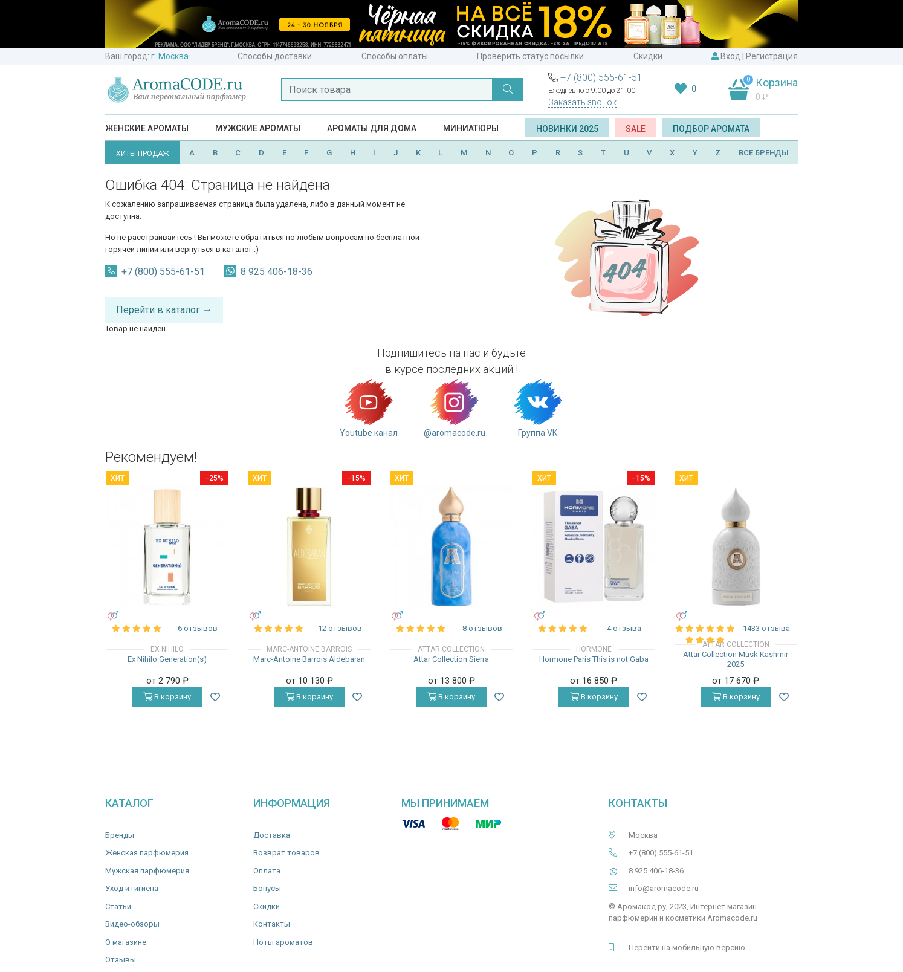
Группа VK (537, 407)
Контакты (271, 923)
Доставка (271, 835)
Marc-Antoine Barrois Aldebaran (309, 659)
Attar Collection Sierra (451, 659)
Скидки (647, 56)
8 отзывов (482, 628)
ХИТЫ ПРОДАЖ (142, 153)
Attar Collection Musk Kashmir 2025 (735, 659)
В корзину (167, 696)
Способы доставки (275, 56)
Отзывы (120, 959)
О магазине (125, 942)
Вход (730, 56)
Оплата (266, 870)
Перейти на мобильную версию (687, 947)
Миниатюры (471, 128)
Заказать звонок (582, 102)
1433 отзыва (766, 628)
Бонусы (267, 888)
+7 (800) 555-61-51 (601, 77)
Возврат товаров (286, 852)
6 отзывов (198, 628)
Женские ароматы (147, 128)
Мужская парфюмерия (147, 870)
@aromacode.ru (454, 407)
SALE (636, 129)
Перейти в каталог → (164, 310)
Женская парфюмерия (147, 852)
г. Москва (170, 56)
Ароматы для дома (371, 128)
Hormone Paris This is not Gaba (594, 659)
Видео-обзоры (132, 923)
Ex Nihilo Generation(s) (167, 659)
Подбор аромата (711, 129)
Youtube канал (369, 407)
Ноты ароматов (283, 942)
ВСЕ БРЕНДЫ (764, 152)
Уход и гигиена (131, 888)
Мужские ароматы (257, 128)
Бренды (119, 835)
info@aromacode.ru (664, 888)
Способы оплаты (394, 56)
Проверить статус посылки (530, 56)
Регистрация (772, 56)
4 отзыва (624, 628)
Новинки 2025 (567, 129)
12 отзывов (340, 628)
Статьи (118, 906)
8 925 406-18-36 (276, 271)
